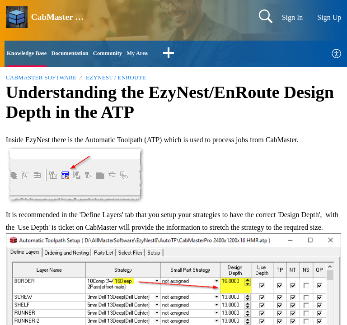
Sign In (292, 17)
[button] (203, 55)
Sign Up (329, 17)
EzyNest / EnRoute (116, 80)
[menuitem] (336, 55)
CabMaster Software (41, 80)
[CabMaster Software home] (17, 17)
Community (132, 54)
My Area (169, 54)
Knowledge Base (32, 54)
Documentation (85, 54)
